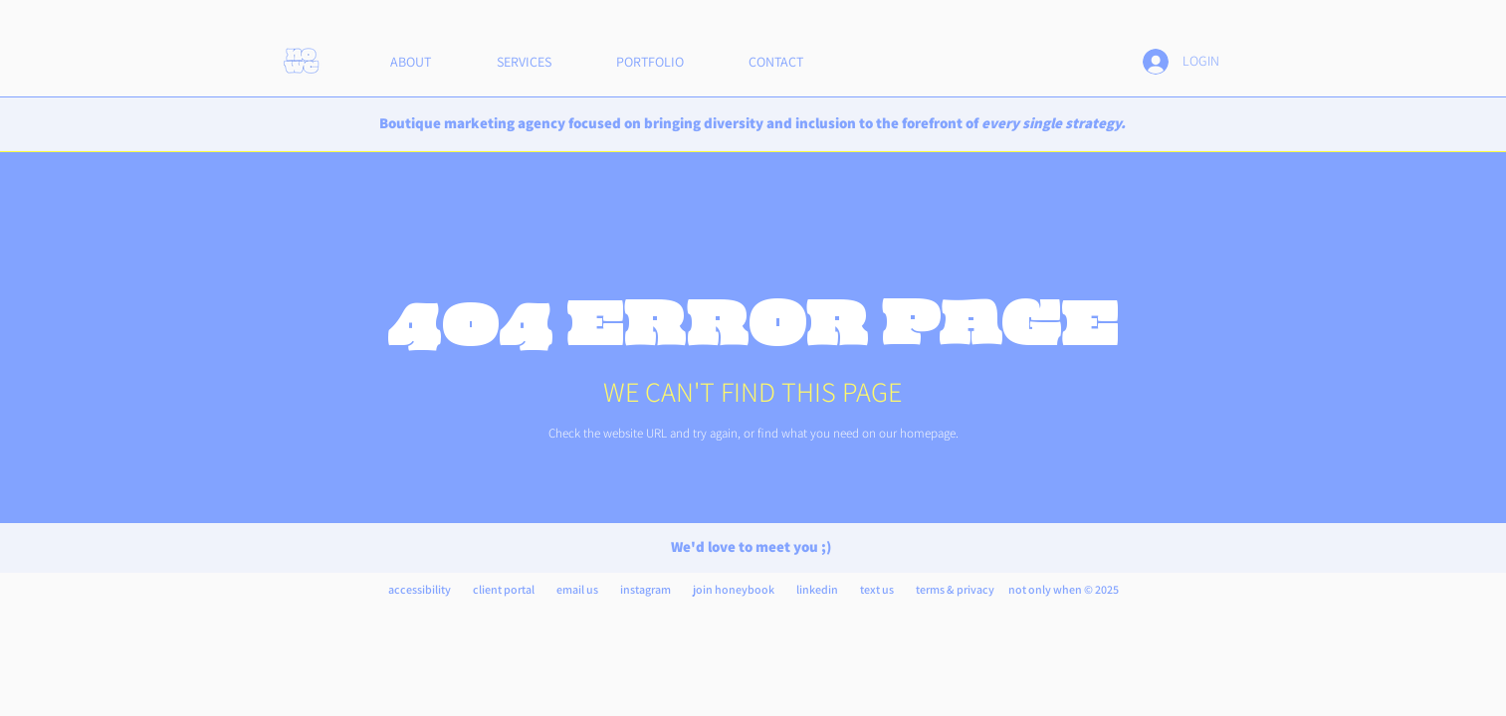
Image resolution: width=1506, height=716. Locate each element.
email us (578, 589)
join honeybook (733, 589)
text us (877, 589)
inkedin (818, 589)
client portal (504, 589)
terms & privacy (955, 589)
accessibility (419, 589)
